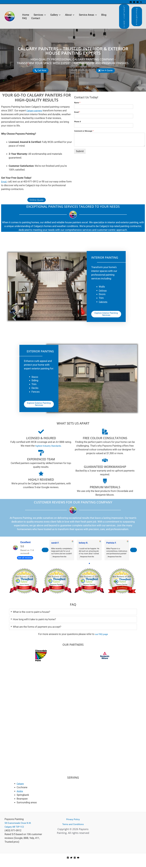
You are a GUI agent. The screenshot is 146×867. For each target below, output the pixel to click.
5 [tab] (75, 601)
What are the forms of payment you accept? (37, 629)
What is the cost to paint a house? (31, 614)
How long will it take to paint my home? (34, 622)
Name (77, 103)
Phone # (77, 122)
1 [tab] (66, 601)
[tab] (73, 615)
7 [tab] (80, 601)
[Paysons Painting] (73, 759)
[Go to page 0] (89, 566)
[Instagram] (134, 2)
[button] (124, 16)
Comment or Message (84, 131)
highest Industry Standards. (48, 447)
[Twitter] (71, 858)
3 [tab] (71, 601)
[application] (45, 15)
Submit (80, 151)
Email (77, 112)
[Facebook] (131, 2)
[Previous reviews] (45, 552)
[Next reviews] (133, 552)
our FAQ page (101, 636)
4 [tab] (73, 601)
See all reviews (25, 560)
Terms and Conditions (73, 824)
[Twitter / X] (141, 2)
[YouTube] (138, 2)
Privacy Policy (73, 819)
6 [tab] (77, 601)
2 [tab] (68, 601)
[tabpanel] (24, 583)
